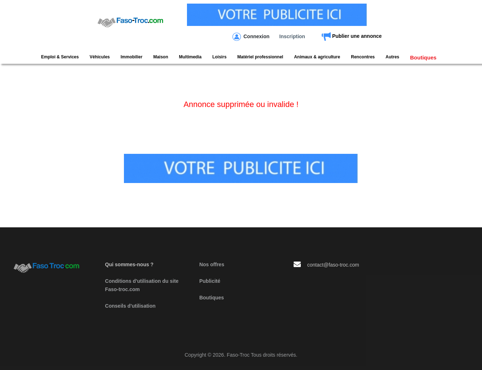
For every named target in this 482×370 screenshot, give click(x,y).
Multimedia (190, 56)
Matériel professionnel (260, 56)
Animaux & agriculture (317, 56)
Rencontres (363, 56)
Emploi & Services (60, 56)
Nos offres (211, 264)
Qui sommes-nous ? (129, 264)
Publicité (209, 281)
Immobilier (132, 56)
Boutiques (423, 57)
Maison (160, 56)
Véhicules (100, 56)
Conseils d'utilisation (130, 306)
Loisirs (219, 56)
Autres (392, 56)
